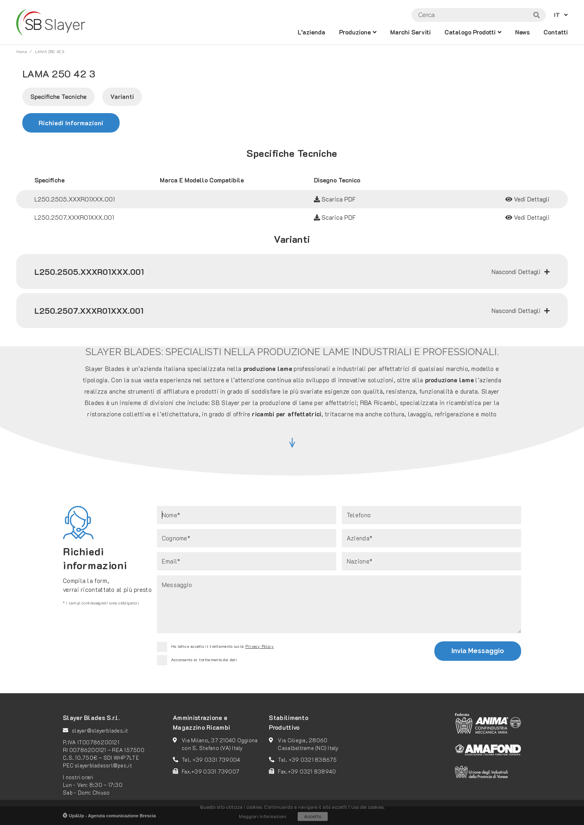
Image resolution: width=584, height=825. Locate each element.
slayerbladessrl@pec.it (103, 765)
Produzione (355, 32)
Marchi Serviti (410, 32)
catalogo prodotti (470, 32)
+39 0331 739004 (216, 759)
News (522, 32)
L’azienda (311, 32)
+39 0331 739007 (215, 771)
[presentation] (329, 652)
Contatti (555, 32)
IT (557, 15)
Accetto (312, 816)
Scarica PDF (335, 199)
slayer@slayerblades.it (100, 730)
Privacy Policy (259, 646)
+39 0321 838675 (313, 759)
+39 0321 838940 (312, 771)
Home (21, 51)
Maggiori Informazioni (262, 816)
